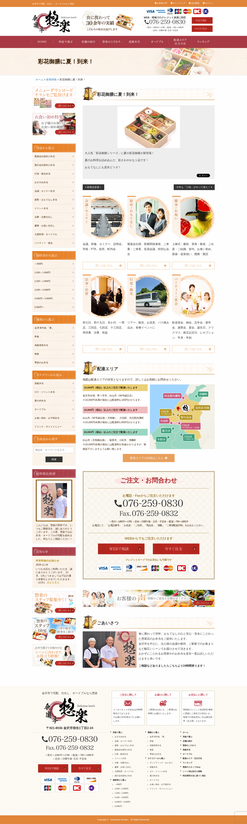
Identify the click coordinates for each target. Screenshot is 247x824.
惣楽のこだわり (111, 42)
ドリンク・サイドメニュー (48, 426)
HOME (42, 42)
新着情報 (51, 79)
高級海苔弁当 (41, 345)
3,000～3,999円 (42, 289)
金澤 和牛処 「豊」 (44, 328)
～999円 (39, 263)
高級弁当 (134, 42)
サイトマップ (179, 3)
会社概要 (195, 3)
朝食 (37, 354)
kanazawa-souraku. (119, 819)
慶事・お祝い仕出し (45, 225)
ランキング (203, 42)
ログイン (209, 3)
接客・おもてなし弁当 (46, 199)
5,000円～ (40, 307)
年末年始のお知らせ (47, 560)
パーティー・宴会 (44, 243)
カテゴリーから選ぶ (156, 758)
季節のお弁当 (41, 362)
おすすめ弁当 (41, 182)
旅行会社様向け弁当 (45, 165)
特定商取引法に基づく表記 (194, 776)
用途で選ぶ (65, 42)
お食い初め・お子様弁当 (47, 418)
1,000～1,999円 (42, 272)
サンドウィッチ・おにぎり (161, 763)
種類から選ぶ (153, 732)
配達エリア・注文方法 (180, 42)
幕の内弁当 (40, 400)
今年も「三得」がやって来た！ (193, 187)
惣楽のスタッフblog (191, 767)
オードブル (157, 42)
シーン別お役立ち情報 (192, 771)
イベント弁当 (41, 208)
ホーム (39, 79)
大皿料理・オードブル (46, 234)
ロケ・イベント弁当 (45, 392)
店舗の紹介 (88, 42)
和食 (37, 336)
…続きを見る (52, 582)
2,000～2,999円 (42, 281)
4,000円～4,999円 (44, 298)
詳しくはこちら (104, 265)
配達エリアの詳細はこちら (146, 458)
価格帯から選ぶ (119, 780)
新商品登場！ (94, 187)
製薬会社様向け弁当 (45, 156)
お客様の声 (162, 3)
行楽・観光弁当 (42, 173)
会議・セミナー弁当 (45, 191)
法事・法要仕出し (44, 217)
